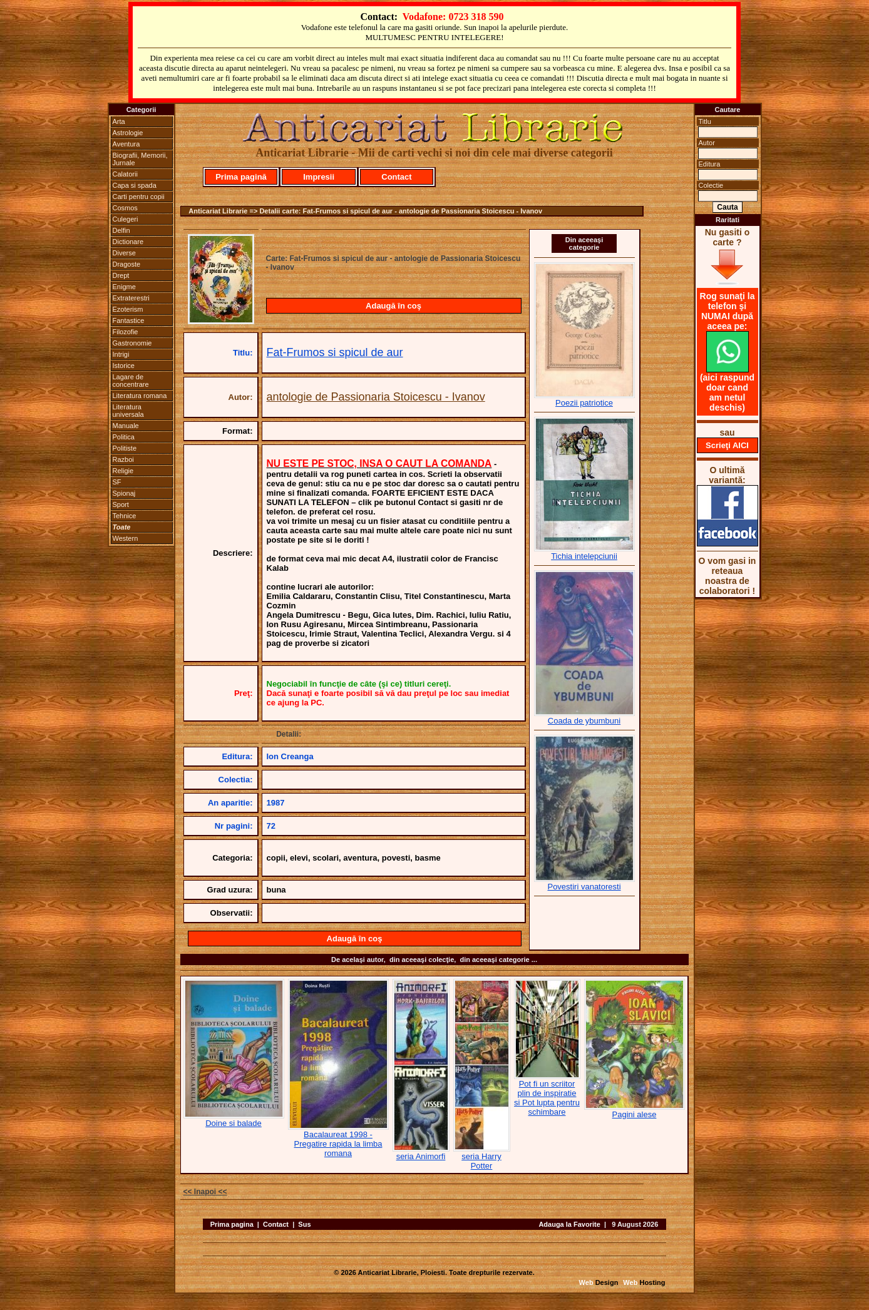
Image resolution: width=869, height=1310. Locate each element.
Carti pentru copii (139, 196)
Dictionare (128, 241)
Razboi (123, 459)
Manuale (126, 425)
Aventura (126, 144)
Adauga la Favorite (569, 1224)
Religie (123, 470)
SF (117, 482)
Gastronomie (132, 343)
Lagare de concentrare (131, 380)
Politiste (125, 448)
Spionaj (124, 493)
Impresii (318, 177)
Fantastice (129, 320)
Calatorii (125, 174)
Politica (124, 437)
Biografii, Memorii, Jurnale (140, 158)
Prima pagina (232, 1224)
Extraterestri (131, 298)
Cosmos (125, 208)
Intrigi (121, 354)
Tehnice (124, 515)
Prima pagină (241, 177)
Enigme (124, 286)
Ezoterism (128, 309)
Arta (119, 121)
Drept (121, 275)
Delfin (121, 230)
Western (125, 538)
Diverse (124, 253)
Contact (396, 177)
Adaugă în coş (393, 305)
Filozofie (125, 331)
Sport (121, 504)
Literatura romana (140, 395)
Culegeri (125, 219)
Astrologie (128, 132)
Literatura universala (128, 410)
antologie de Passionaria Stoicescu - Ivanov (376, 397)
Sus (304, 1224)
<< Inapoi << (205, 1191)
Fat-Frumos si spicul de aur (335, 352)
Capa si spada (135, 185)
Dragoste (127, 264)
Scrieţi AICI (727, 445)
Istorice (124, 365)
